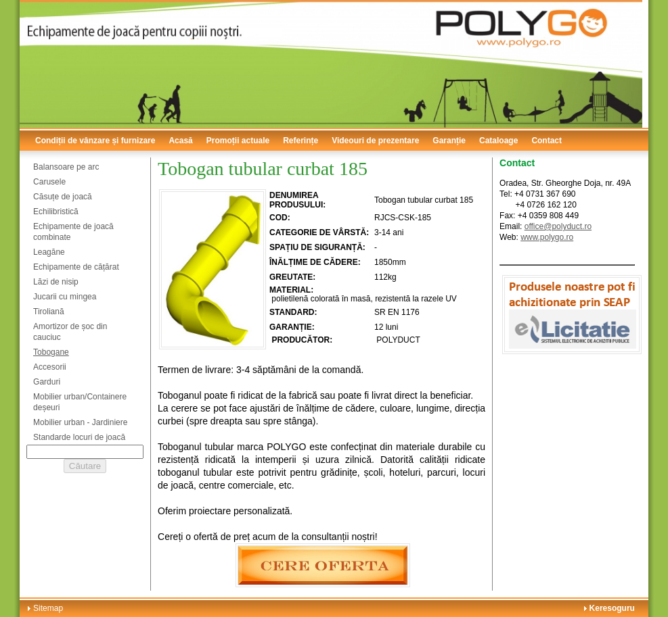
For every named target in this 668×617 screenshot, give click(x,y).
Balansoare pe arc (66, 167)
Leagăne (49, 252)
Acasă (180, 140)
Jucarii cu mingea (64, 296)
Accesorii (49, 367)
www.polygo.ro (546, 237)
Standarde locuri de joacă (79, 437)
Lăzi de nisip (56, 282)
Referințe (300, 140)
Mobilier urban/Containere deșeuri (80, 402)
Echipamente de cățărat (76, 267)
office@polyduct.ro (558, 226)
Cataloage (498, 140)
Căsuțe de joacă (62, 196)
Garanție (449, 140)
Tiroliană (48, 311)
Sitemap (48, 608)
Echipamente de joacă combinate (73, 232)
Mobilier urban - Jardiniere (80, 422)
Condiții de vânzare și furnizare (95, 140)
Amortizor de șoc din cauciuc (70, 332)
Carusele (49, 182)
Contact (546, 140)
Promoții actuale (237, 140)
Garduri (46, 382)
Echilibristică (56, 211)
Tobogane (51, 352)
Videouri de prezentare (375, 140)
